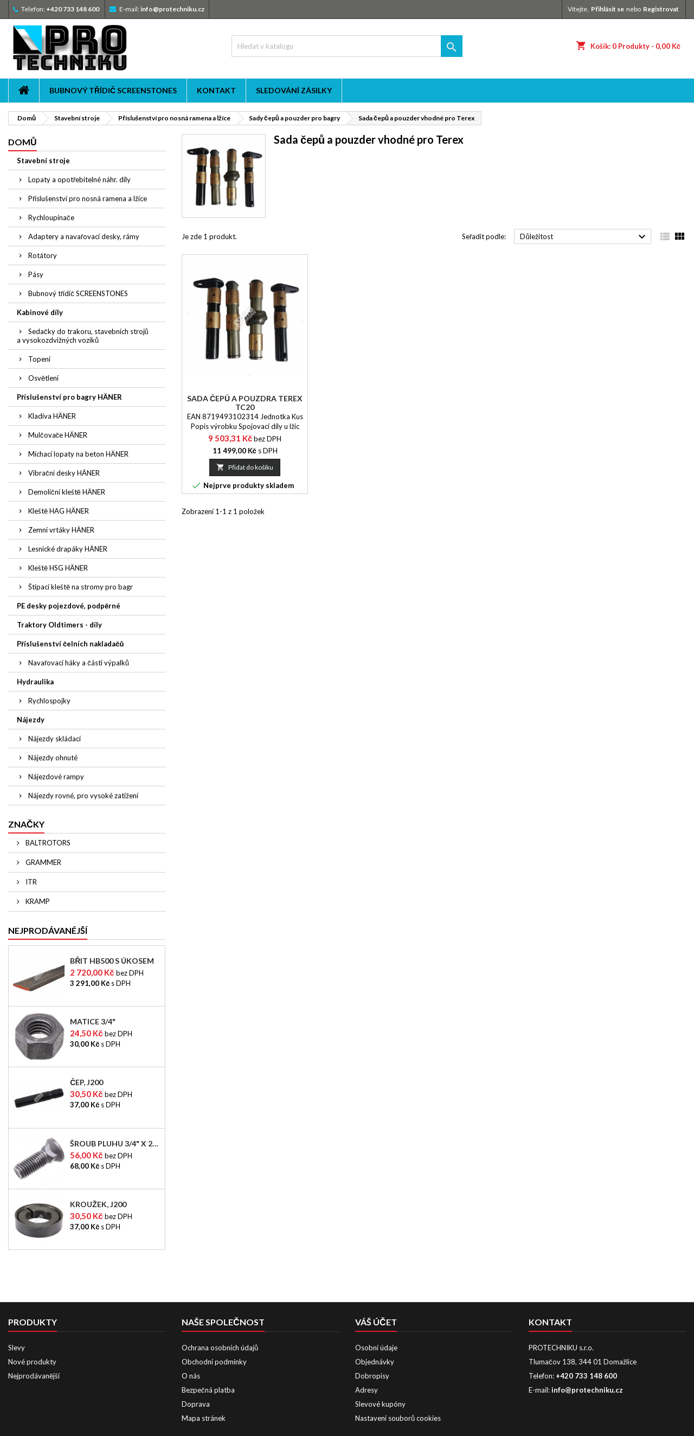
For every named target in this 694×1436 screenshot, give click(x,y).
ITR (30, 881)
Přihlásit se (607, 9)
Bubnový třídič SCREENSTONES (113, 90)
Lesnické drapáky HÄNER (67, 548)
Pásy (35, 274)
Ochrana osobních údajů (220, 1347)
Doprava (196, 1404)
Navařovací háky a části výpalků (78, 662)
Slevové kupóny (380, 1404)
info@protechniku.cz (172, 9)
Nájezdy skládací (54, 738)
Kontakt (216, 90)
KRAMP (37, 901)
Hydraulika (35, 681)
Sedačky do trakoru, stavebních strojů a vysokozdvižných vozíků (83, 335)
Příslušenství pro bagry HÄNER (69, 397)
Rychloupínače (51, 217)
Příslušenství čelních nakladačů (70, 643)
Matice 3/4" (92, 1021)
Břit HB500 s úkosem (112, 961)
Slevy (16, 1347)
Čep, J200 (86, 1082)
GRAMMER (42, 862)
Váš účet (376, 1322)
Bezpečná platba (208, 1390)
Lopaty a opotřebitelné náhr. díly (79, 179)
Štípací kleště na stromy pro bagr (80, 586)
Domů (22, 142)
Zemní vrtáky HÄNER (61, 529)
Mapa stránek (204, 1418)
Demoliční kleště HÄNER (66, 492)
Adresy (366, 1390)
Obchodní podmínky (214, 1361)
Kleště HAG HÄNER (58, 511)
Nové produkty (32, 1361)
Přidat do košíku (244, 467)
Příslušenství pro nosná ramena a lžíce (87, 198)
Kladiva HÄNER (52, 416)
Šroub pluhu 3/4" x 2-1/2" (115, 1143)
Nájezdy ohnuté (53, 757)
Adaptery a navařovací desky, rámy (83, 236)
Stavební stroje (43, 160)
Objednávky (374, 1361)
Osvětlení (43, 378)
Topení (39, 359)
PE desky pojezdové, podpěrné (68, 605)
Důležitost (584, 236)
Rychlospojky (49, 700)
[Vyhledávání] (347, 46)
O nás (191, 1375)
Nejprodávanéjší (47, 930)
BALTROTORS (47, 842)
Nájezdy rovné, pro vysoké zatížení (83, 795)
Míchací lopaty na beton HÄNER (78, 454)
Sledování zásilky (294, 90)
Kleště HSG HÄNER (58, 567)
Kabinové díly (40, 312)
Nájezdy (30, 719)
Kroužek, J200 (98, 1204)
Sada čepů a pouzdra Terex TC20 (245, 403)
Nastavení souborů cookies (398, 1418)
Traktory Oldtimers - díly (59, 624)
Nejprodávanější (34, 1375)
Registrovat (661, 9)
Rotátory (42, 255)
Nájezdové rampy (56, 776)
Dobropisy (372, 1375)
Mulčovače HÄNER (57, 435)
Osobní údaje (376, 1347)
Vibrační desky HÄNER (64, 473)
